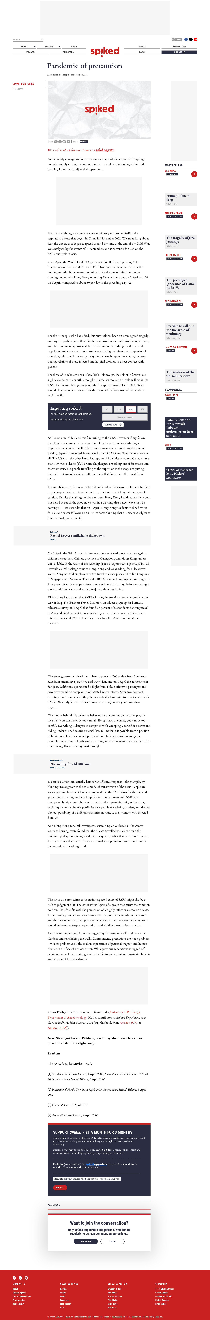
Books (142, 52)
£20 (130, 409)
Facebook (186, 39)
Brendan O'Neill (174, 301)
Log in (176, 39)
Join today (85, 1241)
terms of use (97, 1316)
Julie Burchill (173, 255)
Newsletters (179, 46)
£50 (142, 409)
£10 (119, 409)
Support (60, 1187)
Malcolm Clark (174, 213)
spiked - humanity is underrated (105, 52)
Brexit (62, 1296)
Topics (24, 46)
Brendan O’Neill (114, 1289)
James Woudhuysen (176, 347)
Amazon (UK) (129, 1023)
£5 (107, 409)
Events (142, 46)
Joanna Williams (115, 1296)
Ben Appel (170, 170)
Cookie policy (18, 1304)
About (15, 1289)
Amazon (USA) (57, 1028)
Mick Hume (113, 1304)
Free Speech (65, 1304)
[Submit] (42, 39)
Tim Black (112, 1307)
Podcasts (30, 52)
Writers (49, 46)
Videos (74, 46)
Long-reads (68, 52)
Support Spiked (19, 1292)
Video (168, 445)
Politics (84, 142)
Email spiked (160, 1304)
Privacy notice (19, 1300)
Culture (63, 1292)
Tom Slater (171, 395)
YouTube (195, 39)
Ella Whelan (113, 1300)
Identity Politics (174, 216)
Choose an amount (125, 417)
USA (62, 1307)
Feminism (64, 1300)
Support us (179, 52)
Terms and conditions (22, 1296)
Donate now (111, 424)
